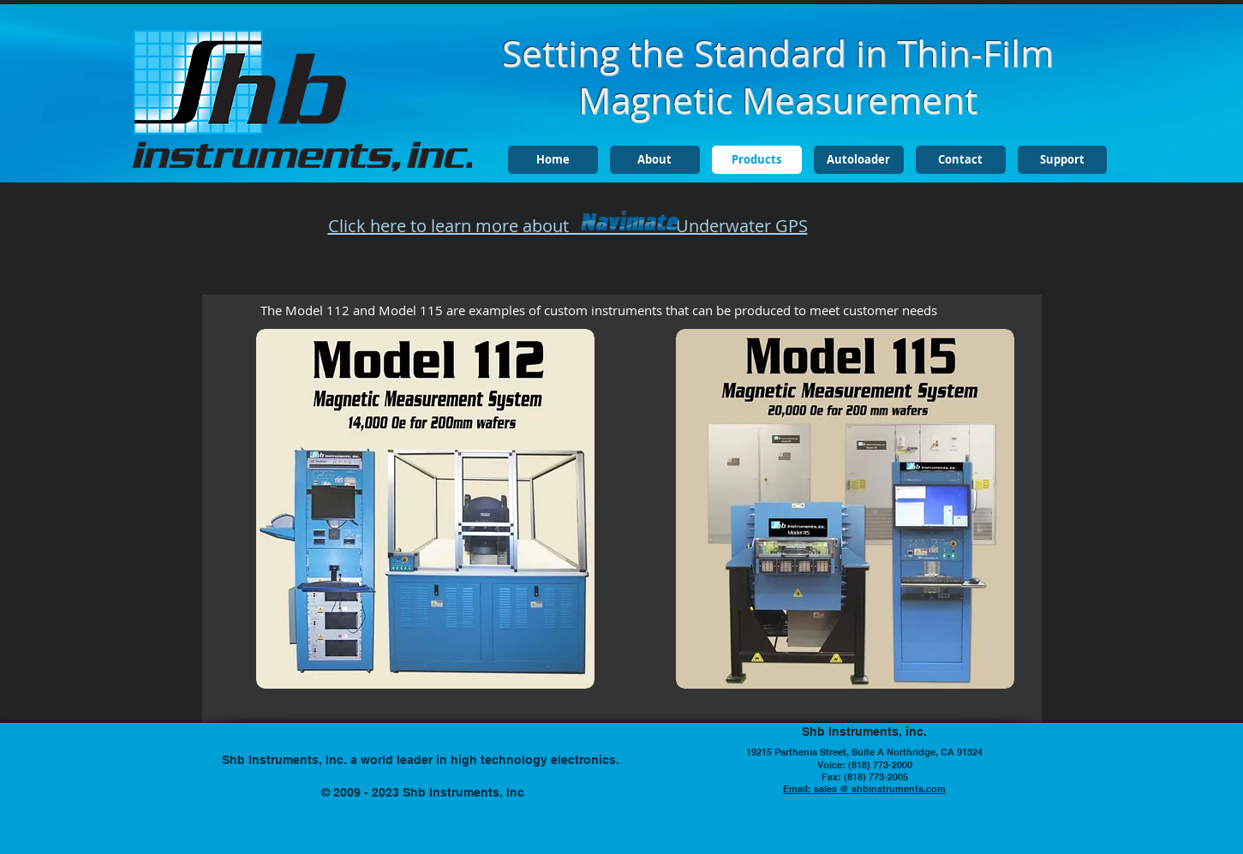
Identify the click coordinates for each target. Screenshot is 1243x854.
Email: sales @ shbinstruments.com (864, 789)
